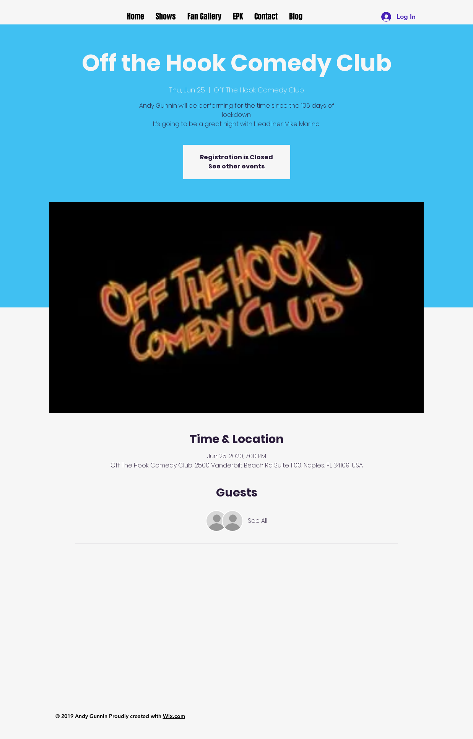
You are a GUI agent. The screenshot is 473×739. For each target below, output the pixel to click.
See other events (236, 166)
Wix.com (174, 716)
